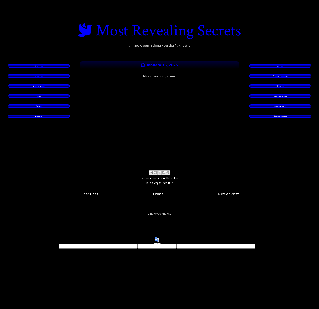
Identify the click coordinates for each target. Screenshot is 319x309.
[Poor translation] (159, 248)
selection (159, 183)
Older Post (89, 199)
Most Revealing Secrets (168, 30)
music (148, 183)
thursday (172, 183)
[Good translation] (155, 248)
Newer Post (228, 199)
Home (158, 199)
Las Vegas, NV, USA (161, 188)
